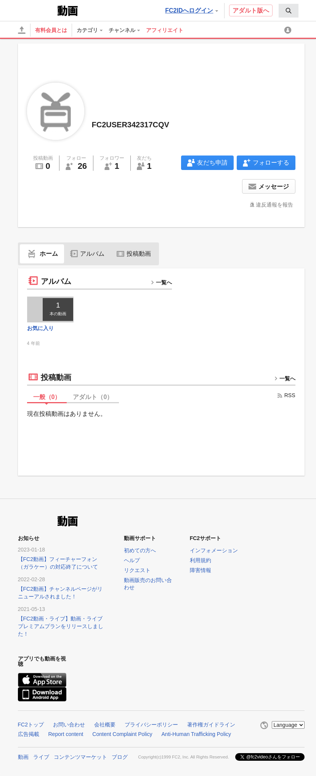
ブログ (120, 757)
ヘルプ (132, 560)
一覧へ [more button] (161, 282)
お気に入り (40, 328)
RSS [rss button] (286, 395)
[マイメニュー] (289, 30)
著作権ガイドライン (211, 724)
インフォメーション (214, 550)
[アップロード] (22, 30)
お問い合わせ (69, 724)
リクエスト (137, 570)
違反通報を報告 (274, 205)
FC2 (37, 10)
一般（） (47, 397)
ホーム (42, 253)
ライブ (41, 757)
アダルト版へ (251, 10)
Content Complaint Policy (122, 734)
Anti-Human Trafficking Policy (196, 734)
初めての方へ (140, 550)
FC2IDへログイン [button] (191, 10)
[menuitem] (288, 11)
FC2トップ (31, 724)
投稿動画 (134, 253)
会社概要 (104, 724)
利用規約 (200, 560)
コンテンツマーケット (80, 757)
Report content (65, 734)
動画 (23, 757)
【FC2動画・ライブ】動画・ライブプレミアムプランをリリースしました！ (60, 626)
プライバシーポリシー (151, 724)
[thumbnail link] (50, 309)
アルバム (87, 253)
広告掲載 (28, 734)
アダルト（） (93, 397)
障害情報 (200, 570)
